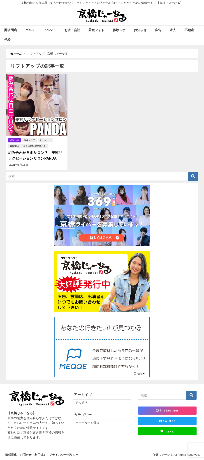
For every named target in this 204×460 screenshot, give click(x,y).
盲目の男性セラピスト (34, 146)
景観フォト (96, 30)
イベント (49, 30)
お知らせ (140, 30)
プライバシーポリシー (64, 454)
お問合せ (26, 454)
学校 (7, 39)
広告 (158, 30)
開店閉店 (10, 30)
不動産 (189, 30)
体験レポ (119, 30)
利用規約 (40, 454)
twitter (167, 420)
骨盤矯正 (14, 146)
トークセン (45, 140)
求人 (173, 30)
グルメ (30, 30)
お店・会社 (72, 30)
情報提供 (11, 454)
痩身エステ (30, 140)
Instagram (167, 410)
